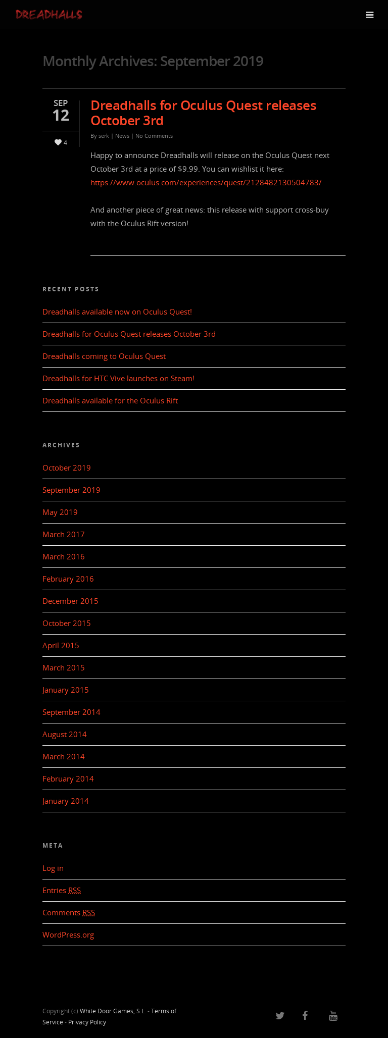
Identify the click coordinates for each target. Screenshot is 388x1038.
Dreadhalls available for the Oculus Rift (110, 400)
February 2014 (68, 778)
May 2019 (60, 512)
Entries (61, 890)
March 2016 (63, 556)
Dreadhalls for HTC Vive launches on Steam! (118, 378)
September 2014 (71, 712)
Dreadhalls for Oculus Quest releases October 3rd (203, 112)
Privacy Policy (87, 1022)
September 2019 (71, 490)
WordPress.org (68, 934)
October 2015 (66, 623)
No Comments (154, 135)
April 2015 (60, 645)
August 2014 (64, 734)
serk (104, 135)
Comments (68, 912)
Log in (53, 868)
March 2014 (63, 756)
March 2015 (63, 667)
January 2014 (65, 801)
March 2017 (63, 534)
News (122, 135)
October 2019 (66, 467)
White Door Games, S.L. (113, 1011)
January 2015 (65, 690)
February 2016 (68, 579)
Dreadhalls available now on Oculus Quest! (117, 311)
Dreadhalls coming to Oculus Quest (104, 356)
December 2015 (70, 601)
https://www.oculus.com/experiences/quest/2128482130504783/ (206, 182)
